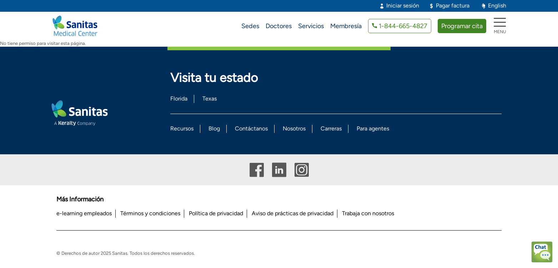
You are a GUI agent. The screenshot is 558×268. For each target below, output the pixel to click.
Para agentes (373, 128)
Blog (214, 128)
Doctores (279, 26)
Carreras (331, 128)
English (497, 5)
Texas (209, 98)
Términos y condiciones (150, 213)
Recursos (181, 128)
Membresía (346, 26)
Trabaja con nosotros (368, 213)
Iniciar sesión (402, 5)
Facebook (257, 170)
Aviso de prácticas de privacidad (292, 213)
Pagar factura (452, 5)
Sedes (250, 26)
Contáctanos (251, 128)
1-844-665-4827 (403, 26)
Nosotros (294, 128)
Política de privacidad (216, 213)
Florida (178, 98)
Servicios (311, 26)
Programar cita (462, 26)
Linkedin (279, 170)
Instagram (302, 170)
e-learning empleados (84, 213)
